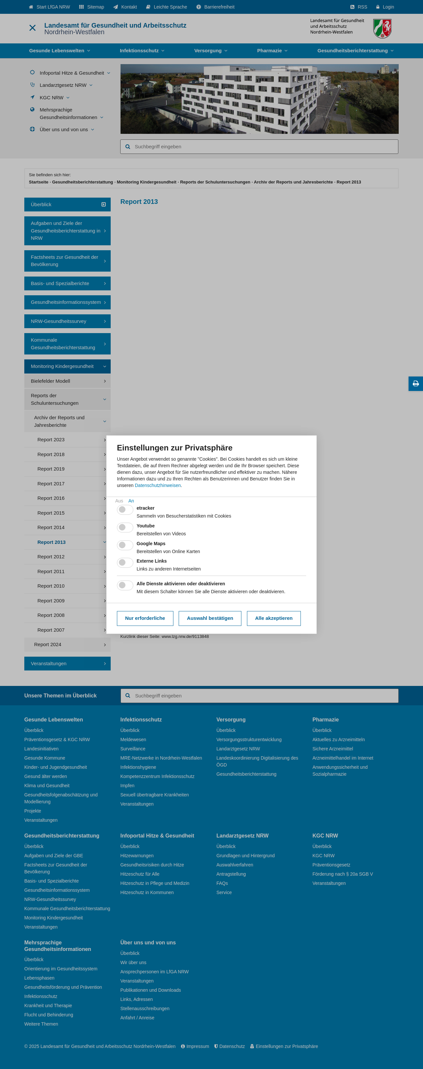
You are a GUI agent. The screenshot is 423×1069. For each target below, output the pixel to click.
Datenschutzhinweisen (158, 485)
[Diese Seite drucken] (416, 384)
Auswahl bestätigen (210, 618)
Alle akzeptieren (274, 618)
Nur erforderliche (145, 618)
